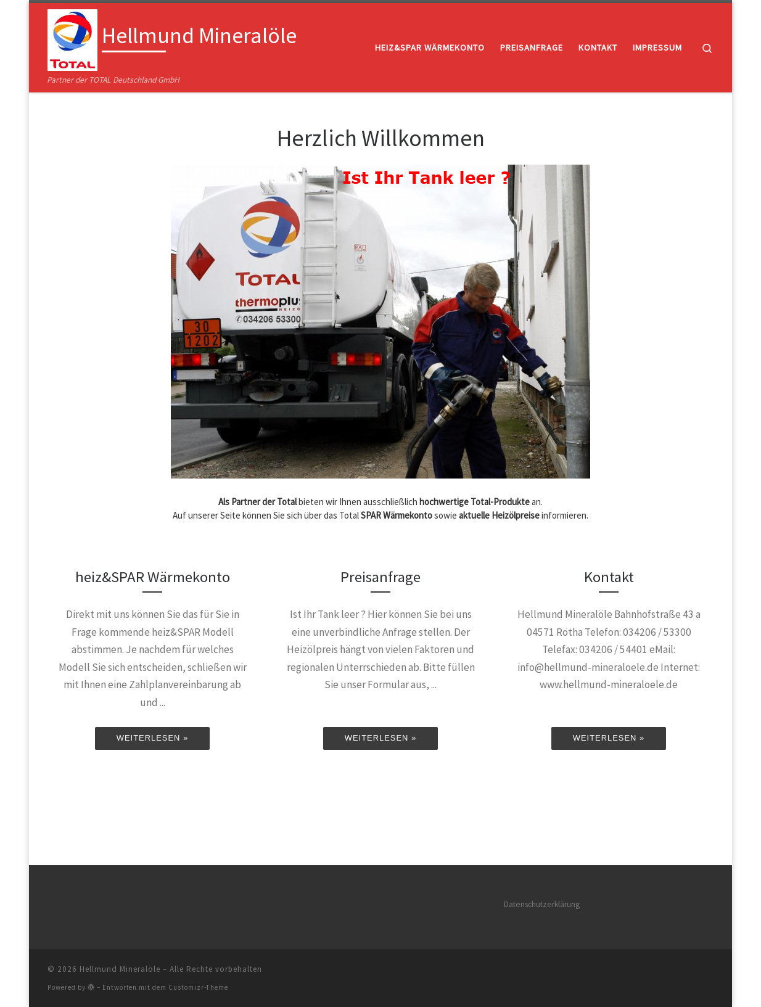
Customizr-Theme (198, 986)
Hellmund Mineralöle (120, 968)
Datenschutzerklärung (542, 903)
